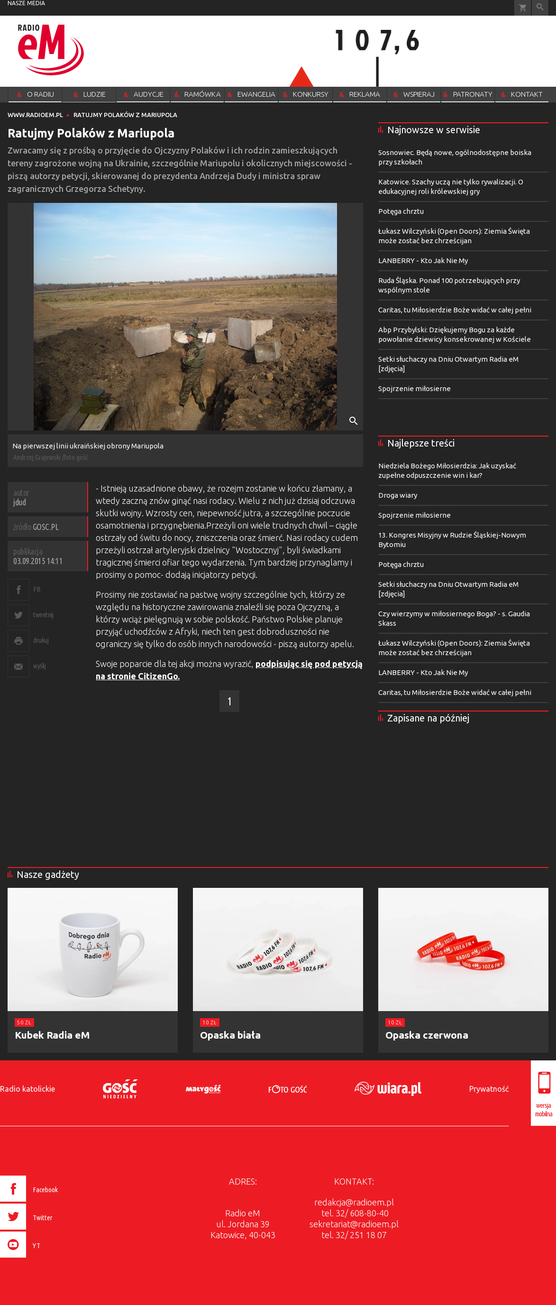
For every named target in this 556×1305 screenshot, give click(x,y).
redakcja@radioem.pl (354, 1202)
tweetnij (43, 615)
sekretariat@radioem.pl (354, 1224)
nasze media (26, 3)
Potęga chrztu (401, 211)
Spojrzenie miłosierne (414, 388)
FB (36, 589)
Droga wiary (397, 495)
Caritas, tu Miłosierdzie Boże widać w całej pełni (454, 310)
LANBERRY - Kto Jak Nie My (423, 260)
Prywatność (489, 1089)
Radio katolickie (27, 1089)
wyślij (39, 666)
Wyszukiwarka (540, 8)
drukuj (40, 640)
